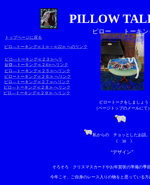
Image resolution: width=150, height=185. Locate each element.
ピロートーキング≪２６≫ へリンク (37, 76)
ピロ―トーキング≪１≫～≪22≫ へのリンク (45, 46)
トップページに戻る (23, 37)
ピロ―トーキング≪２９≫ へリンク (36, 93)
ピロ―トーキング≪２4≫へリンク (36, 64)
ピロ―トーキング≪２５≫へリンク (37, 71)
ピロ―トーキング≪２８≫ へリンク (37, 87)
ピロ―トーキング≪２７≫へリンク (37, 82)
